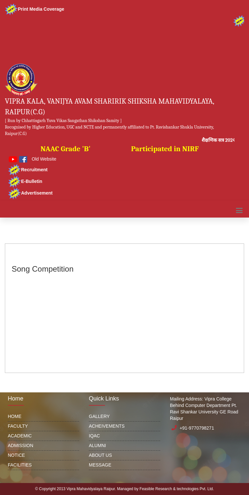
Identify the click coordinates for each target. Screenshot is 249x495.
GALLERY (99, 416)
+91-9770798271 (197, 428)
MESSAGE (100, 464)
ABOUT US (100, 455)
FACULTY (18, 426)
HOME (14, 416)
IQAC (94, 435)
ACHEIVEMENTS (106, 426)
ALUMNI (97, 445)
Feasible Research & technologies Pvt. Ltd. (176, 489)
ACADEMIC (20, 435)
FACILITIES (20, 464)
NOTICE (16, 455)
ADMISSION (20, 445)
